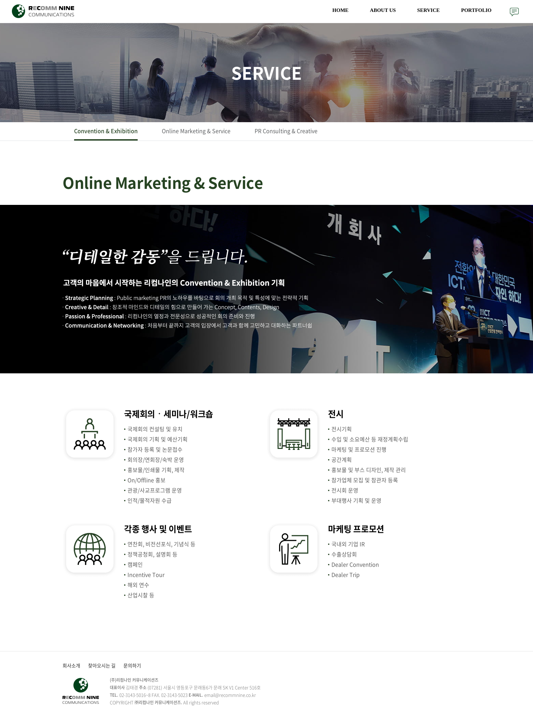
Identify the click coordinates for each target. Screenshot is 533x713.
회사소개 (71, 665)
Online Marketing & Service (196, 131)
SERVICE (428, 10)
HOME (340, 10)
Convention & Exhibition (106, 131)
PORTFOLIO (476, 10)
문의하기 (514, 12)
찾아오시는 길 (102, 665)
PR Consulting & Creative (286, 131)
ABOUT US (383, 10)
